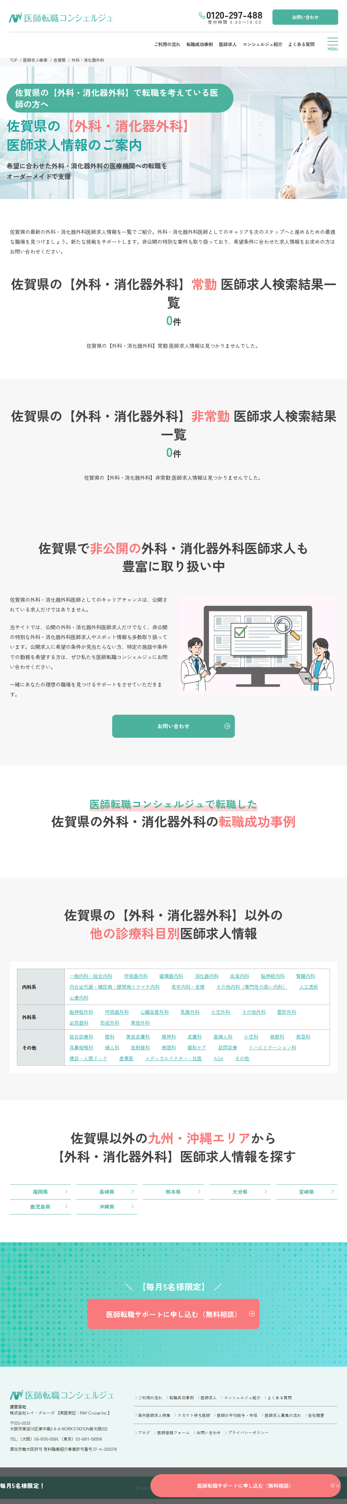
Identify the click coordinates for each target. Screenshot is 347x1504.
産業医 (126, 1058)
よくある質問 (300, 44)
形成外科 (109, 1023)
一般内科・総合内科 (90, 977)
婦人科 (112, 1047)
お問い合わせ (304, 16)
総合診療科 (81, 1037)
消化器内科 (207, 977)
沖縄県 (107, 1207)
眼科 (110, 1037)
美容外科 (140, 1023)
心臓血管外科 (154, 1012)
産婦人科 (222, 1037)
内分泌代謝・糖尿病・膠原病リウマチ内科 (114, 987)
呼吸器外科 (117, 1012)
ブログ (144, 1435)
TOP (14, 60)
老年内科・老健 (188, 987)
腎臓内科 (305, 977)
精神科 (169, 1037)
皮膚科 (194, 1037)
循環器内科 (171, 977)
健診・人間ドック (88, 1058)
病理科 (169, 1047)
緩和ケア (196, 1047)
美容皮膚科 (138, 1037)
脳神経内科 (273, 977)
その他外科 (254, 1012)
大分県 (240, 1192)
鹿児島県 (40, 1207)
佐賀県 (60, 60)
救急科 (303, 1037)
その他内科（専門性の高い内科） (251, 987)
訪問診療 (227, 1047)
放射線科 (140, 1047)
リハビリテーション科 (272, 1047)
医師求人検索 (35, 60)
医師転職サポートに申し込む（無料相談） (174, 1317)
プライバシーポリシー (248, 1435)
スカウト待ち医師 (194, 1418)
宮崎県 (306, 1192)
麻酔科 (277, 1037)
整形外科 (286, 1012)
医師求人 (226, 44)
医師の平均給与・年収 (237, 1418)
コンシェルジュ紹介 (261, 44)
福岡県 (40, 1192)
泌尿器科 (78, 1023)
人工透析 (308, 987)
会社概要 (316, 1418)
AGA (218, 1058)
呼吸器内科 (136, 977)
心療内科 (78, 998)
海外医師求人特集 (154, 1418)
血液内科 (239, 977)
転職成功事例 (198, 44)
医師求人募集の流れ (282, 1418)
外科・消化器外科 (88, 60)
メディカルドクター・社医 (173, 1058)
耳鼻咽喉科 (81, 1047)
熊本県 (173, 1192)
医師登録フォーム (173, 1435)
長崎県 (107, 1192)
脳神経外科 (81, 1012)
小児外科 (220, 1012)
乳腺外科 (190, 1012)
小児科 (251, 1037)
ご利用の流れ (165, 44)
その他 (242, 1058)
